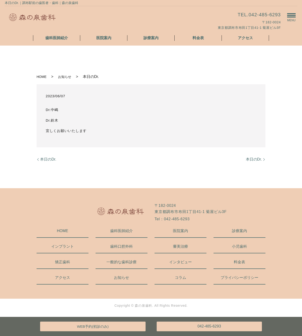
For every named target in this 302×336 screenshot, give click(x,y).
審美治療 (180, 246)
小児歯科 (239, 246)
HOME (41, 77)
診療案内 (151, 38)
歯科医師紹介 (56, 38)
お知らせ (64, 77)
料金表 (198, 38)
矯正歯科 (62, 262)
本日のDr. (48, 159)
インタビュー (180, 262)
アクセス (245, 38)
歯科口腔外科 (121, 246)
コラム (180, 278)
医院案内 (103, 38)
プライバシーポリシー (239, 278)
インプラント (62, 246)
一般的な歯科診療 (121, 262)
